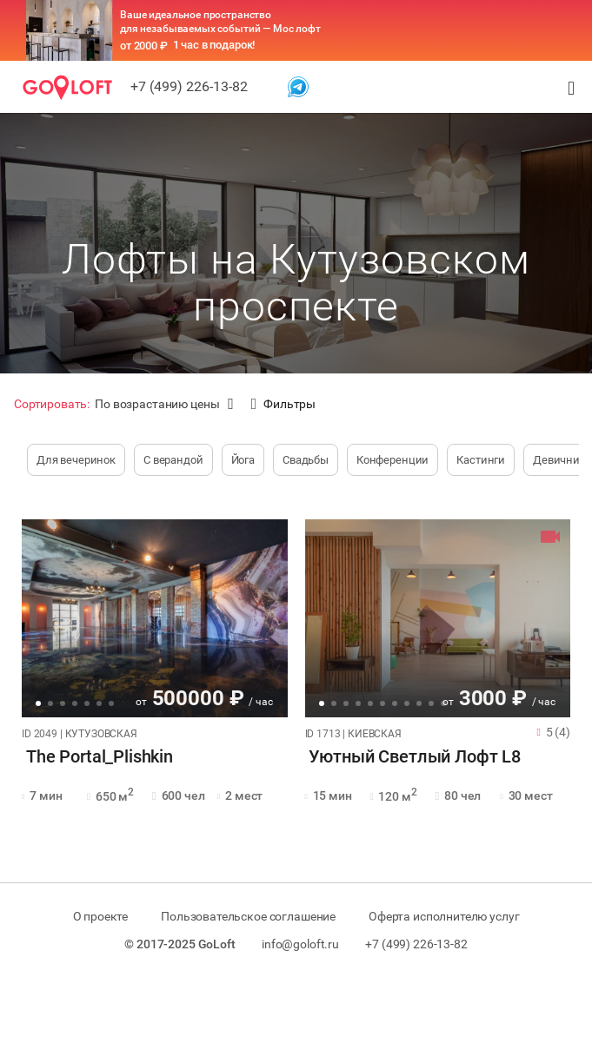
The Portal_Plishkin (95, 757)
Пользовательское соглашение (248, 916)
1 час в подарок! (214, 44)
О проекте (96, 916)
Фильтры (283, 404)
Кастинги (480, 459)
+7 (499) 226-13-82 (189, 86)
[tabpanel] (155, 618)
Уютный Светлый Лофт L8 (411, 757)
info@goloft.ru (300, 944)
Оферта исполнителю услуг (448, 916)
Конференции (392, 459)
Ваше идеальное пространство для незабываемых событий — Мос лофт (220, 22)
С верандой (173, 459)
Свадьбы (306, 459)
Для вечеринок (76, 459)
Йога (243, 459)
